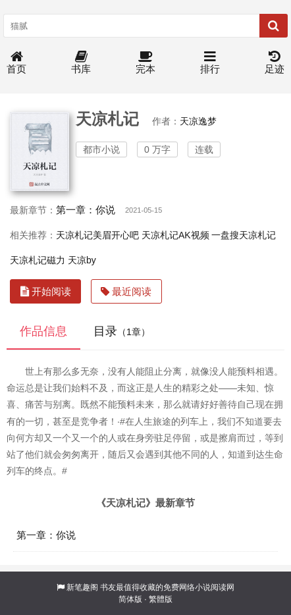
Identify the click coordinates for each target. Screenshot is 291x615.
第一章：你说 (85, 209)
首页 (16, 62)
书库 (81, 62)
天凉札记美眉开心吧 (97, 235)
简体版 (130, 599)
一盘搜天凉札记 (243, 235)
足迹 (274, 62)
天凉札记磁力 (37, 260)
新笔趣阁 (82, 587)
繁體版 (160, 599)
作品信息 (43, 331)
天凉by (82, 260)
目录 (121, 331)
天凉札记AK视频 (175, 235)
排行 (210, 62)
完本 (145, 62)
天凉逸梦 (198, 121)
